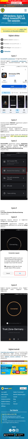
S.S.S (14, 401)
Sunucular (4, 397)
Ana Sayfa (4, 392)
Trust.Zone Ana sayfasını (7, 352)
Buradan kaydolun (18, 31)
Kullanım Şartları (5, 399)
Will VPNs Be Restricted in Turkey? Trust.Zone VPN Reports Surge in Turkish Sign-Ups (13, 417)
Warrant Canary (5, 404)
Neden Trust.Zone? (18, 392)
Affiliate (3, 406)
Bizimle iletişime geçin (19, 394)
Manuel (15, 404)
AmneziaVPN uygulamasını (8, 58)
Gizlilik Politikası (5, 401)
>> (16, 3)
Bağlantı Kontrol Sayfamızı (13, 356)
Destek (15, 397)
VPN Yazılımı (4, 394)
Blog (14, 399)
